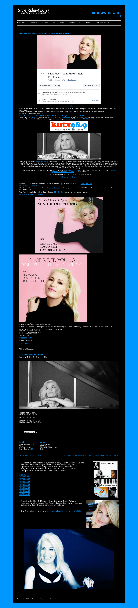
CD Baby (57, 192)
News (88, 23)
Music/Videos (21, 23)
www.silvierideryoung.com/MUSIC (66, 511)
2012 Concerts (24, 492)
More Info (69, 106)
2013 (32, 449)
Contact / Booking (75, 23)
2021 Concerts (24, 478)
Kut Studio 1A (89, 119)
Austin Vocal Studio (102, 23)
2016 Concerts (24, 486)
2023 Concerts (25, 475)
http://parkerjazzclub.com (28, 185)
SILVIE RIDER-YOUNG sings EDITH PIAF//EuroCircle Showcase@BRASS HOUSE (91, 455)
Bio (54, 23)
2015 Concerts (24, 487)
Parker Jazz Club (86, 184)
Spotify (63, 192)
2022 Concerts (24, 477)
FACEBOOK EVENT (25, 338)
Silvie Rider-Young (42, 162)
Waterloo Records (53, 188)
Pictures (34, 23)
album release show (73, 170)
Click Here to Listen (69, 177)
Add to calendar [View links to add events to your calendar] (29, 432)
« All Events (23, 343)
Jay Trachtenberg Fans (62, 117)
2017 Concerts (24, 484)
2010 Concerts (24, 495)
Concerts (45, 23)
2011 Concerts (24, 493)
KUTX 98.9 (31, 117)
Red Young (78, 119)
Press (62, 23)
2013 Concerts (24, 490)
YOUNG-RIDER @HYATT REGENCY (31, 455)
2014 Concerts (24, 489)
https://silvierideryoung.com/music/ (32, 195)
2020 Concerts (24, 480)
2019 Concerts (24, 481)
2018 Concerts (24, 483)
